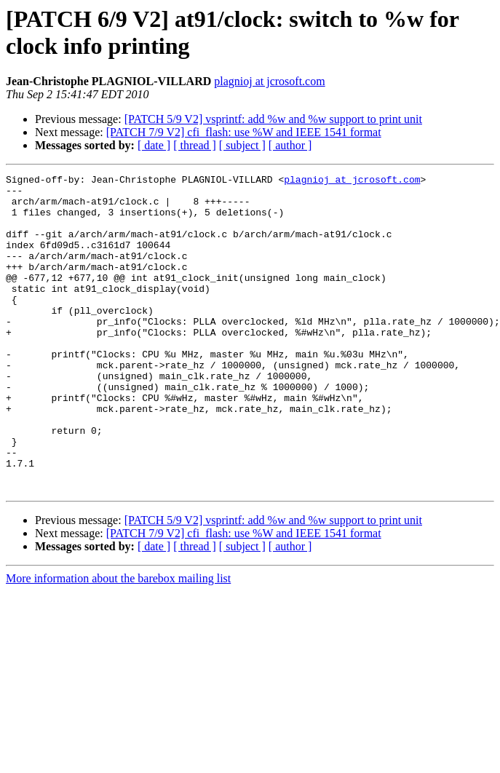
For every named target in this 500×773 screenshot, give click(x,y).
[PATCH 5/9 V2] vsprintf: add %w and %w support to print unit (273, 119)
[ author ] (290, 145)
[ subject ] (242, 145)
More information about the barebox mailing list (118, 641)
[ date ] (154, 145)
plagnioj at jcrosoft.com (269, 81)
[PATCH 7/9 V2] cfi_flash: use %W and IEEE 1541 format (243, 132)
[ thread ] (194, 145)
